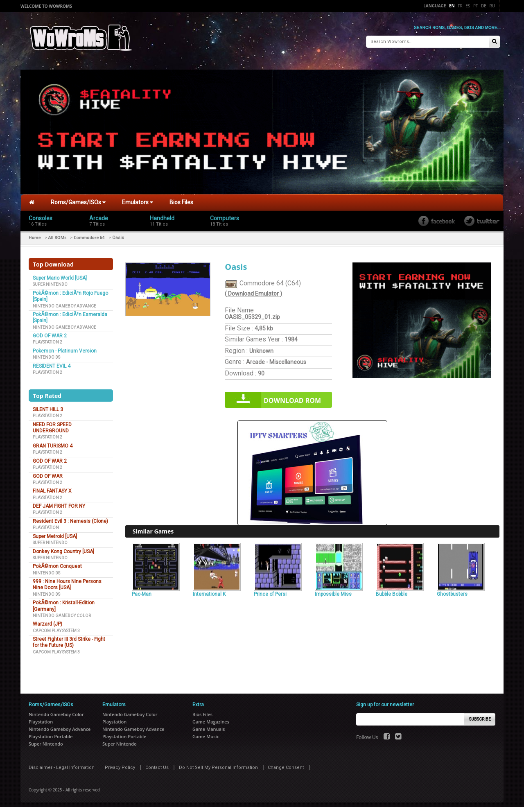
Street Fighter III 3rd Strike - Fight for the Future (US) (69, 638)
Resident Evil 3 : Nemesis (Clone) (70, 517)
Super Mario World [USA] (60, 274)
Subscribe (480, 715)
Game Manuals (208, 725)
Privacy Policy (120, 763)
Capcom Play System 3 (56, 627)
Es (467, 6)
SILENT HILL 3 (48, 406)
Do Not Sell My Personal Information (218, 763)
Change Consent (286, 763)
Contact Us (157, 763)
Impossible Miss (333, 590)
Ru (492, 6)
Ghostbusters (452, 590)
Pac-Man (141, 590)
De (483, 6)
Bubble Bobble (391, 590)
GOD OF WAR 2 (50, 332)
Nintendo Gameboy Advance (64, 302)
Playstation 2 (47, 338)
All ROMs (57, 234)
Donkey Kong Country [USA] (63, 547)
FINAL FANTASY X (52, 487)
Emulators (137, 198)
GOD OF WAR (48, 472)
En (452, 6)
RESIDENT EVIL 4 (51, 362)
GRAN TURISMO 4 (52, 442)
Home (35, 234)
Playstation (46, 524)
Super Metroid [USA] (55, 533)
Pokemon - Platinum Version (65, 347)
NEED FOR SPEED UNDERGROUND (52, 424)
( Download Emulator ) (253, 290)
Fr (460, 6)
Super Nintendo (50, 280)
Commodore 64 (89, 234)
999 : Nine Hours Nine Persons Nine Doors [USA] (67, 581)
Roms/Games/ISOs (78, 198)
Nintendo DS (46, 353)
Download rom (292, 396)
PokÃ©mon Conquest (57, 562)
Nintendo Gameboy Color (62, 612)
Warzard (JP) (47, 620)
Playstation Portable (50, 733)
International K (209, 590)
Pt (475, 6)
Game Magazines (210, 718)
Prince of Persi (270, 590)
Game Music (205, 733)
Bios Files (181, 198)
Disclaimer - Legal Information (62, 763)
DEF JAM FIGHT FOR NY (59, 502)
